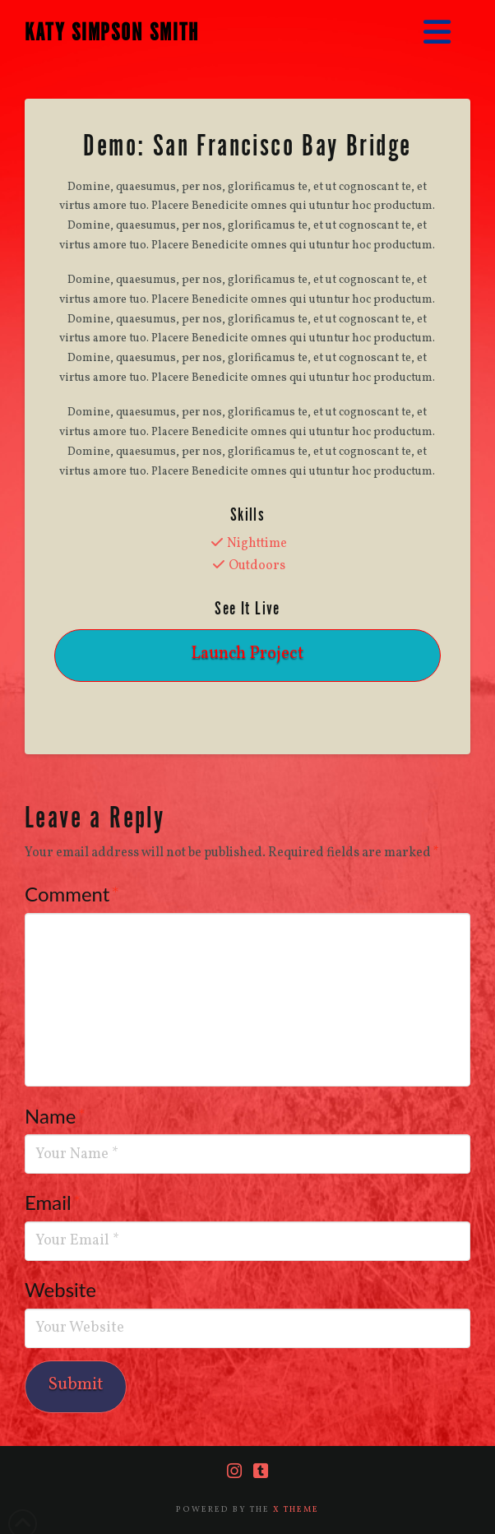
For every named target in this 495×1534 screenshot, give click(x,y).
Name (55, 1116)
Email (53, 1202)
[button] (437, 33)
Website (60, 1289)
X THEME (296, 1509)
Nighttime (257, 544)
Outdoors (257, 566)
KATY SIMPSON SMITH (112, 33)
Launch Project (247, 653)
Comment (72, 894)
